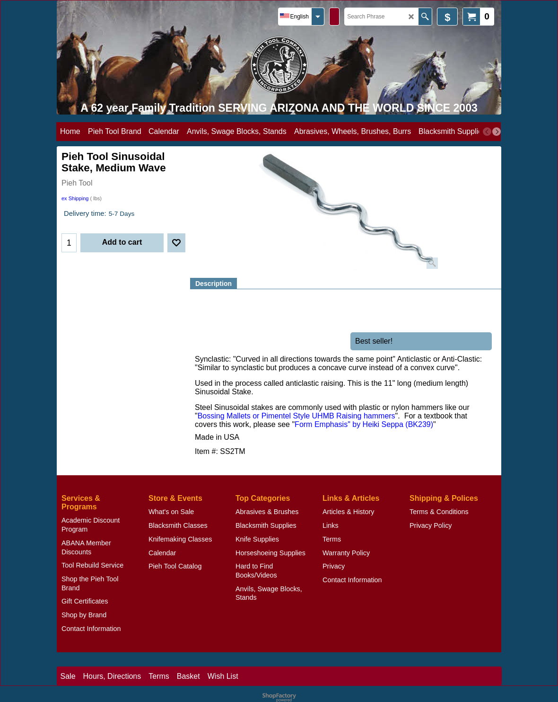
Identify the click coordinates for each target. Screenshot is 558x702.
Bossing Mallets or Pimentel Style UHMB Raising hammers (296, 416)
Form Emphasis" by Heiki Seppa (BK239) (364, 424)
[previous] (487, 131)
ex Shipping (75, 198)
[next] (496, 131)
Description (213, 283)
